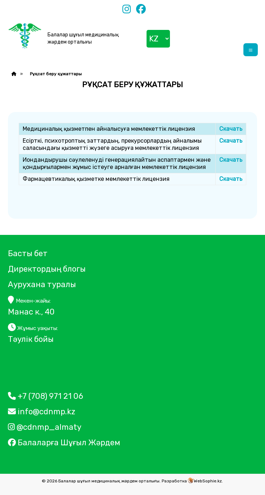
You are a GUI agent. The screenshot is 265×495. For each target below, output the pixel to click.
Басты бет (28, 253)
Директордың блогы (47, 269)
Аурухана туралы (42, 284)
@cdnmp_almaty (44, 427)
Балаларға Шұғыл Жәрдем (65, 442)
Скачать (230, 128)
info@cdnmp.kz (41, 411)
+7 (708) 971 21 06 (45, 396)
